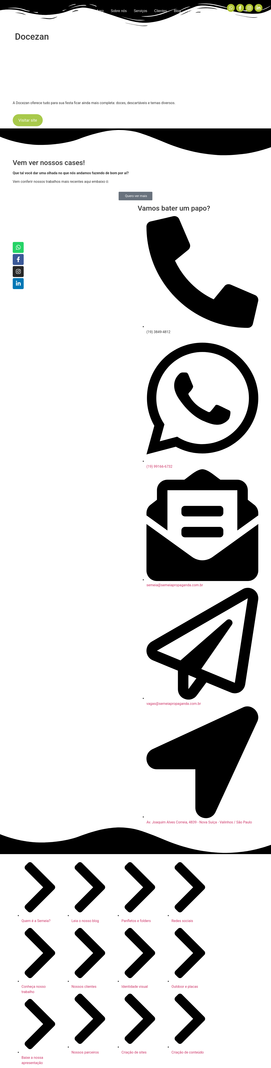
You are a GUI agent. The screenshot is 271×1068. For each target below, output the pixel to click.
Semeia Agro (94, 11)
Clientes (160, 11)
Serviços (140, 11)
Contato (194, 11)
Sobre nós (119, 11)
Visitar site (27, 120)
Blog (177, 11)
